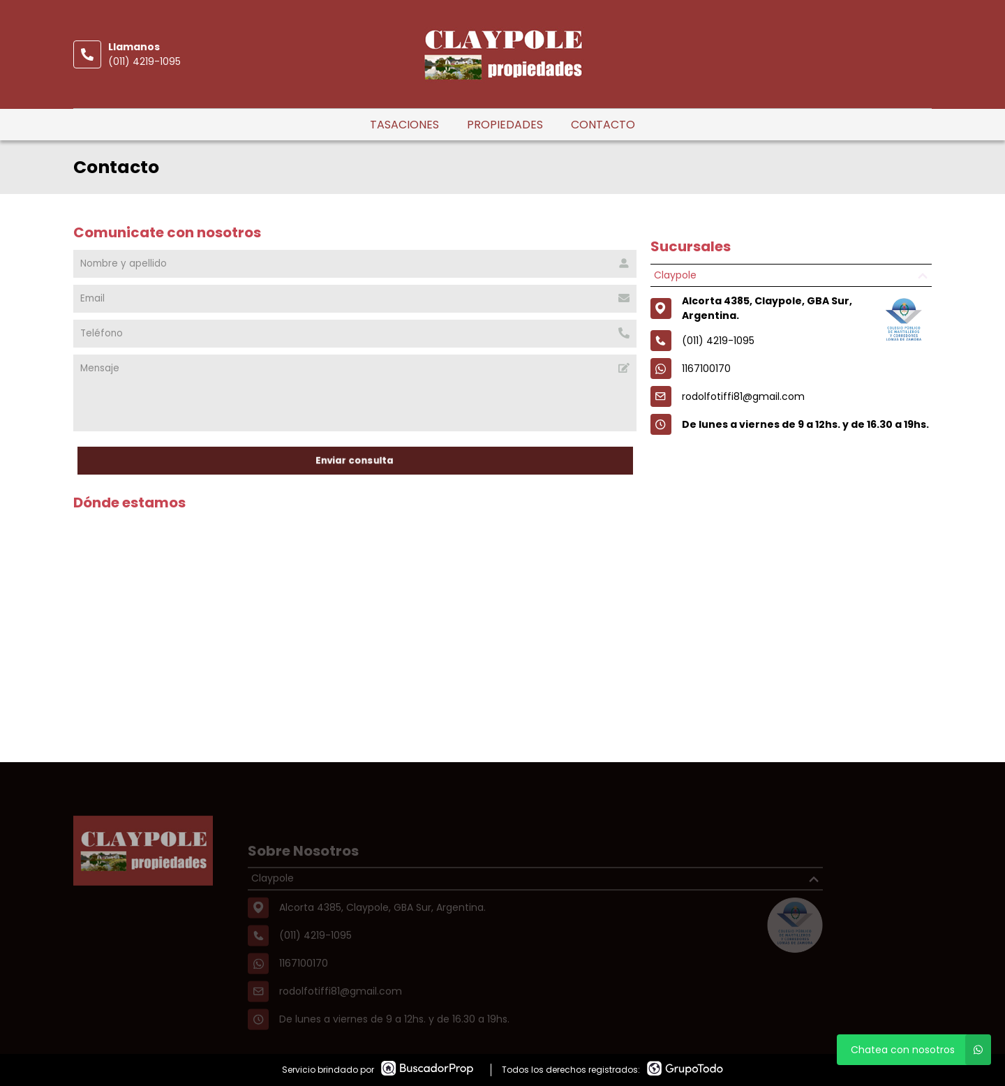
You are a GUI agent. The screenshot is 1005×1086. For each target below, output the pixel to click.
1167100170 (706, 368)
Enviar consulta (355, 460)
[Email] (354, 299)
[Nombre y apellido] (354, 264)
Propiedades (505, 125)
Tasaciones (404, 125)
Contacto (603, 125)
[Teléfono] (354, 334)
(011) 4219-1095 (144, 61)
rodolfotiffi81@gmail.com (743, 396)
